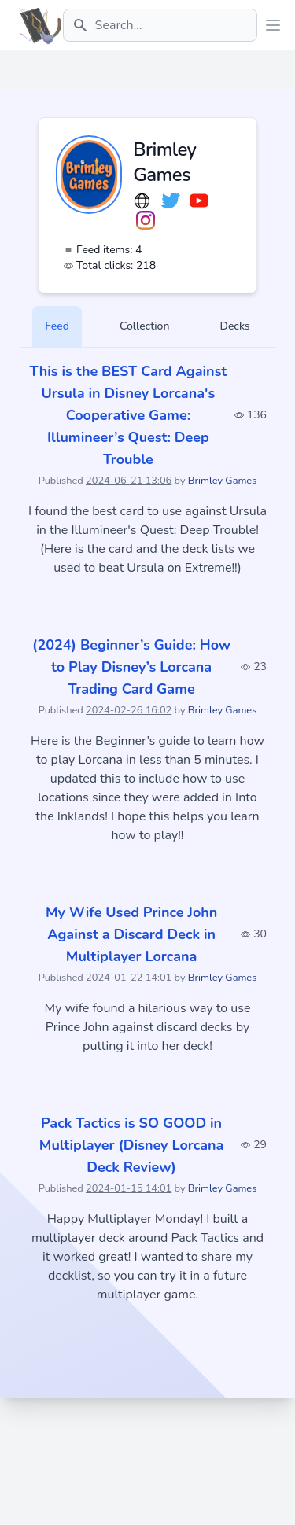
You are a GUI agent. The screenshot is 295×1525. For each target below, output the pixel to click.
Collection (144, 326)
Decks (234, 326)
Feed (57, 326)
